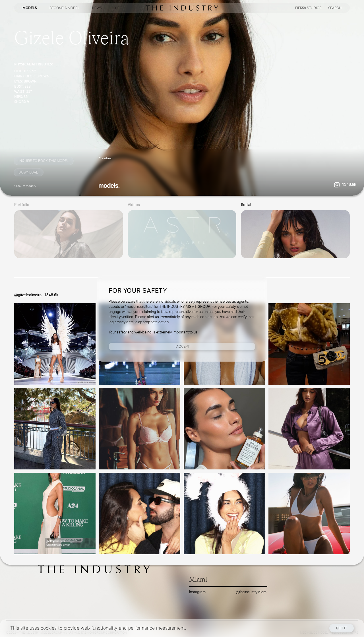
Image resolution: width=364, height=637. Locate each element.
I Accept (182, 346)
